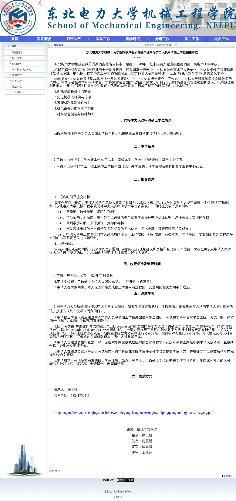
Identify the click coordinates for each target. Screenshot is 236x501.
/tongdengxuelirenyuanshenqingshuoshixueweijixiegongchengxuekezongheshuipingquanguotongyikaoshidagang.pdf (133, 413)
